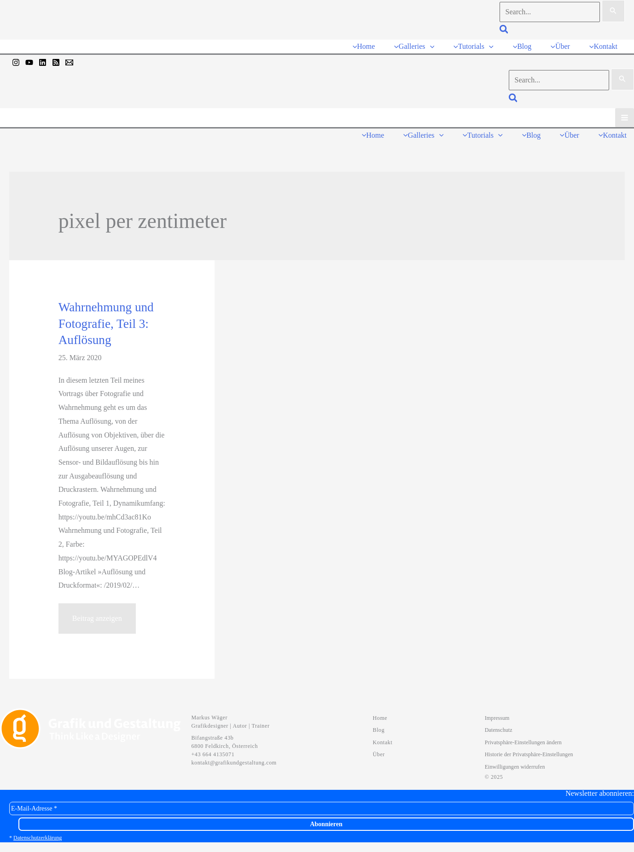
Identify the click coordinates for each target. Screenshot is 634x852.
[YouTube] (29, 62)
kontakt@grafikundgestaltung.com (234, 762)
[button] (504, 30)
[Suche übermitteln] (613, 11)
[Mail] (69, 62)
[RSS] (56, 62)
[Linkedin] (43, 62)
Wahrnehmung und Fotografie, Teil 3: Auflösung (106, 323)
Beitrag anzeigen (97, 622)
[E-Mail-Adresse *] (321, 808)
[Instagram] (16, 62)
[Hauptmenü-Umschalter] (624, 117)
